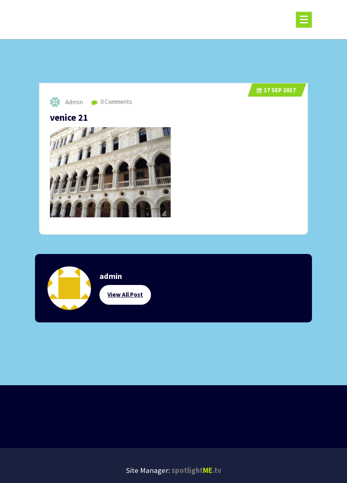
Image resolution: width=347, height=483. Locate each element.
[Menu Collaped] (304, 20)
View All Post (125, 294)
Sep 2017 (276, 90)
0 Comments (111, 101)
